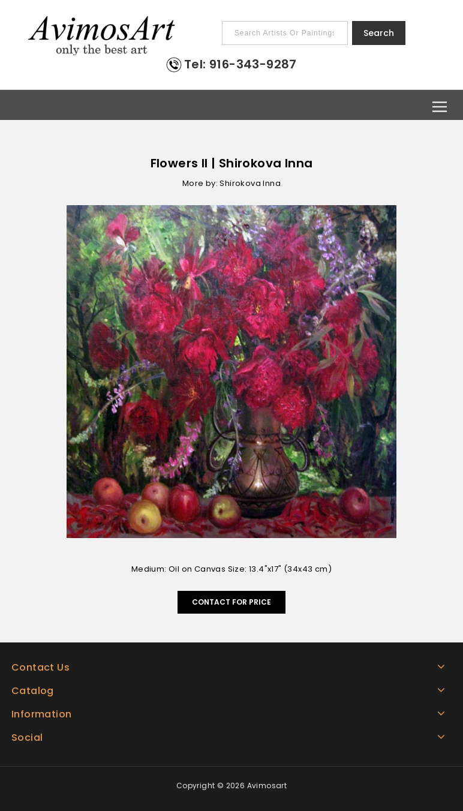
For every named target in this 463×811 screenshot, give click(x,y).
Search (378, 33)
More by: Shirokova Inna (231, 183)
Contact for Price (231, 602)
